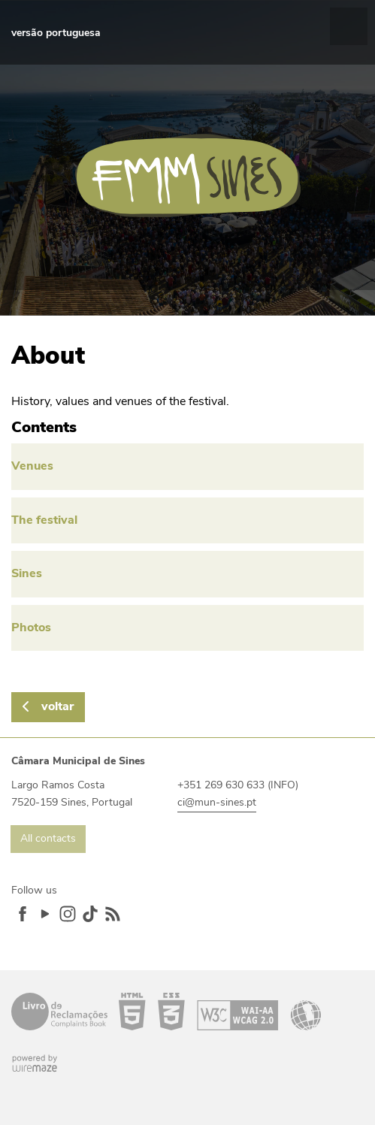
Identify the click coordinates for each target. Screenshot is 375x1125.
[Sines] (187, 574)
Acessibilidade (220, 1011)
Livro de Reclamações (59, 1011)
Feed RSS (112, 914)
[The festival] (187, 520)
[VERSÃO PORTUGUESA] (56, 33)
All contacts (48, 838)
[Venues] (187, 466)
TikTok (90, 914)
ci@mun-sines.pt (216, 802)
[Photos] (187, 628)
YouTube (45, 914)
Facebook (22, 914)
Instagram (67, 914)
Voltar (57, 706)
